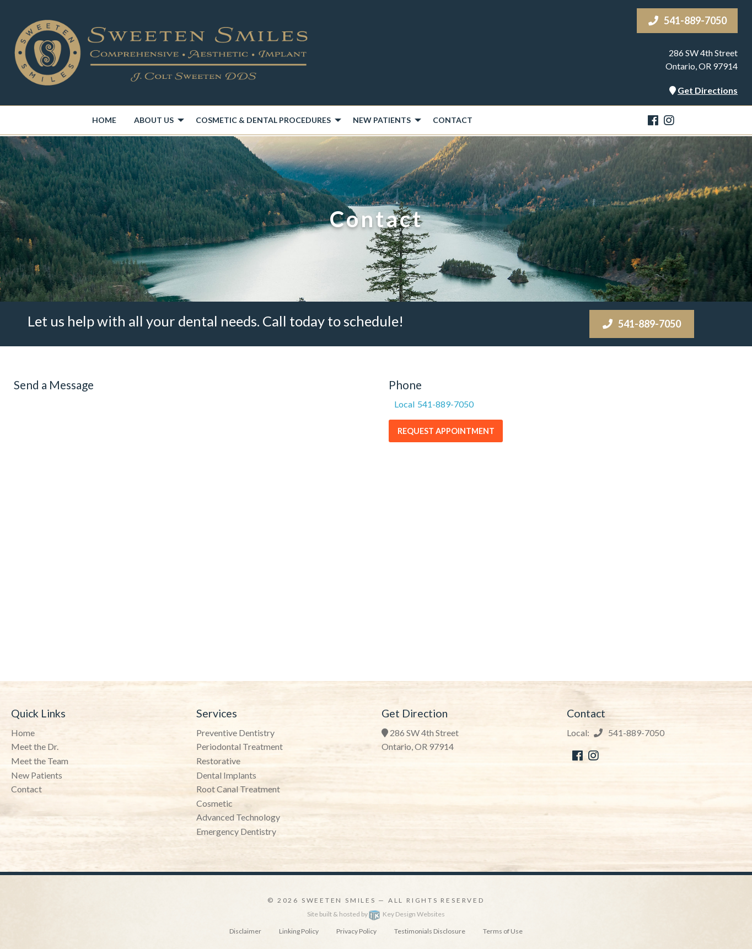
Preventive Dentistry (235, 732)
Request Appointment (446, 431)
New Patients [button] (382, 120)
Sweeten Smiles (339, 900)
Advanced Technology (238, 817)
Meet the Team (39, 760)
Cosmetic (214, 803)
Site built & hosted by (376, 914)
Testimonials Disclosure (429, 931)
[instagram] (669, 120)
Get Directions (708, 90)
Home (104, 120)
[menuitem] (104, 120)
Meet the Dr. (34, 746)
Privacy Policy (356, 931)
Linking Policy (299, 931)
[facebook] (653, 120)
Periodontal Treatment (239, 746)
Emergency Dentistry (236, 831)
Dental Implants (226, 775)
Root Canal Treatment (238, 789)
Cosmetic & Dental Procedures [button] (263, 120)
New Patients (36, 775)
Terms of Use (503, 931)
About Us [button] (154, 120)
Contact (452, 120)
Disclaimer (245, 931)
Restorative (218, 760)
